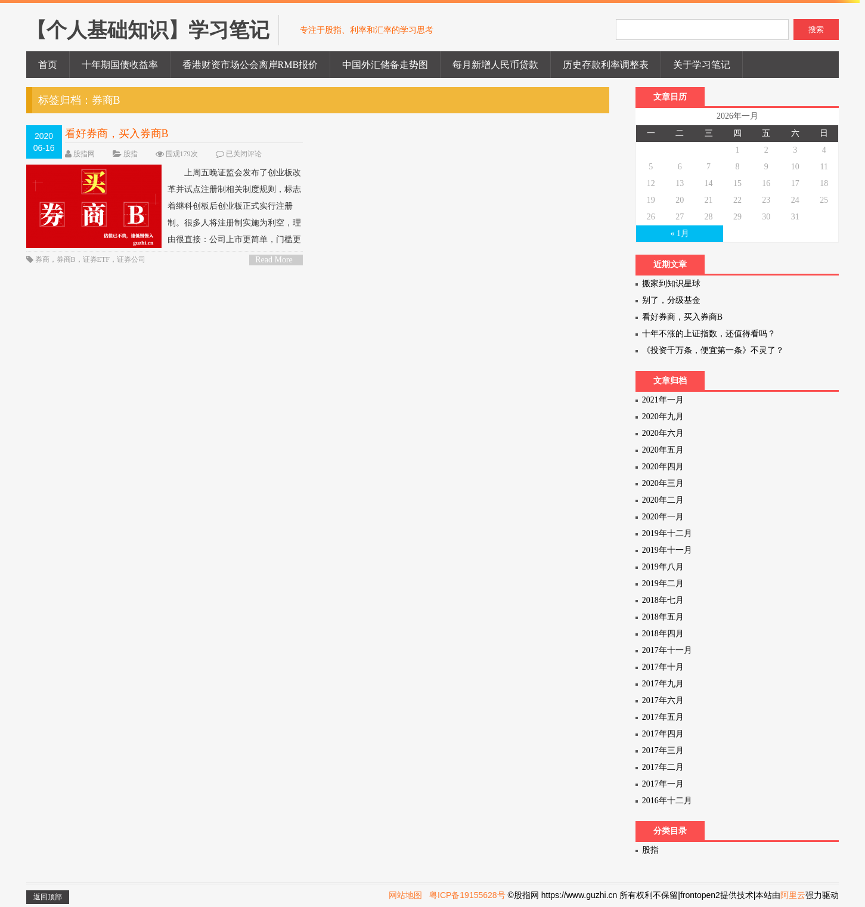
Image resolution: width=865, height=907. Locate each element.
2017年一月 (663, 783)
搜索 (816, 29)
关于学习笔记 (701, 65)
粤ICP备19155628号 (467, 895)
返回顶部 (47, 897)
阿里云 (792, 895)
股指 (130, 154)
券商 (42, 259)
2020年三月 (663, 483)
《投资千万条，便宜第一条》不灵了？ (713, 350)
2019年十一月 (667, 550)
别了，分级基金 (671, 300)
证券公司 (131, 259)
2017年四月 (663, 733)
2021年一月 (663, 399)
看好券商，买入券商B (117, 134)
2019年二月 (663, 583)
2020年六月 (663, 433)
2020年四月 (663, 466)
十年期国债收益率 (120, 65)
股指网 (84, 154)
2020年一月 (663, 516)
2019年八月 (663, 566)
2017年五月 (663, 717)
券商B (66, 259)
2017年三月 (663, 750)
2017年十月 (663, 667)
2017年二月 (663, 767)
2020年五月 (663, 449)
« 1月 (679, 233)
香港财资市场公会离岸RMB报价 (250, 65)
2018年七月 (663, 600)
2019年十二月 (667, 533)
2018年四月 (663, 633)
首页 (47, 65)
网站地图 (405, 895)
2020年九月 (663, 416)
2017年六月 (663, 700)
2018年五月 (663, 616)
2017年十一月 (667, 650)
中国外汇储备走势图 (385, 65)
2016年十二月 (667, 800)
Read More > (274, 260)
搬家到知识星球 (671, 283)
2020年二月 (663, 500)
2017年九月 (663, 683)
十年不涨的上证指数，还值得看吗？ (709, 333)
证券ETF (96, 259)
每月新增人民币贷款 (495, 65)
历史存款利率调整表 (606, 65)
